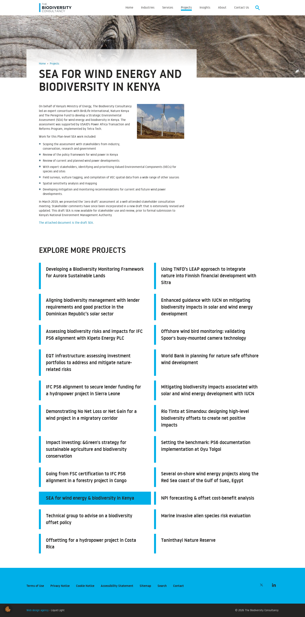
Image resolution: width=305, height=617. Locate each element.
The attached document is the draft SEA (66, 223)
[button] (8, 608)
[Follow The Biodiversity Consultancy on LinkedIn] (274, 585)
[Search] (257, 7)
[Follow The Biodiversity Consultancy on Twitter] (261, 585)
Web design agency (37, 610)
